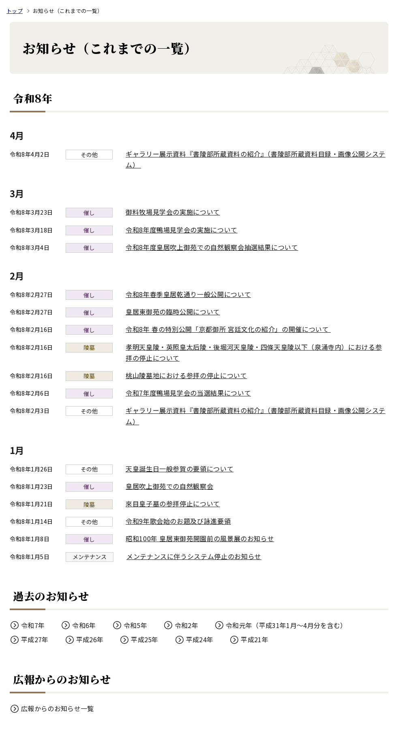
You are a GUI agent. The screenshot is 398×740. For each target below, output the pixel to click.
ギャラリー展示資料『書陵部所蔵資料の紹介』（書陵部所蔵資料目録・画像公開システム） (255, 159)
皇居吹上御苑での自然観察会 (169, 486)
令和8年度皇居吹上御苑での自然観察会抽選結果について (212, 247)
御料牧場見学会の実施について (173, 212)
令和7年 (33, 625)
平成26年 (90, 639)
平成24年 (200, 639)
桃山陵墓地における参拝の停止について (186, 375)
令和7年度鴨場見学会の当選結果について (188, 393)
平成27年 (35, 639)
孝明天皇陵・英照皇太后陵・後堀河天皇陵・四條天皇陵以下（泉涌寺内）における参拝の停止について (254, 352)
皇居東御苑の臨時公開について (173, 311)
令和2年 (186, 625)
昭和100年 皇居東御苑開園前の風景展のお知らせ (200, 538)
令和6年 (84, 625)
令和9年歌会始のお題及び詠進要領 (178, 521)
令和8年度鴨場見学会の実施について (182, 229)
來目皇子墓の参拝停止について (173, 503)
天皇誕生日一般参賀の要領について (179, 468)
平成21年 (254, 639)
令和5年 (135, 625)
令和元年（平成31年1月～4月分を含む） (286, 625)
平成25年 (144, 639)
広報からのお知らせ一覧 (57, 708)
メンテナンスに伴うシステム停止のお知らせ (193, 556)
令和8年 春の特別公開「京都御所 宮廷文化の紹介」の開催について (232, 329)
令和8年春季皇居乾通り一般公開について (188, 294)
